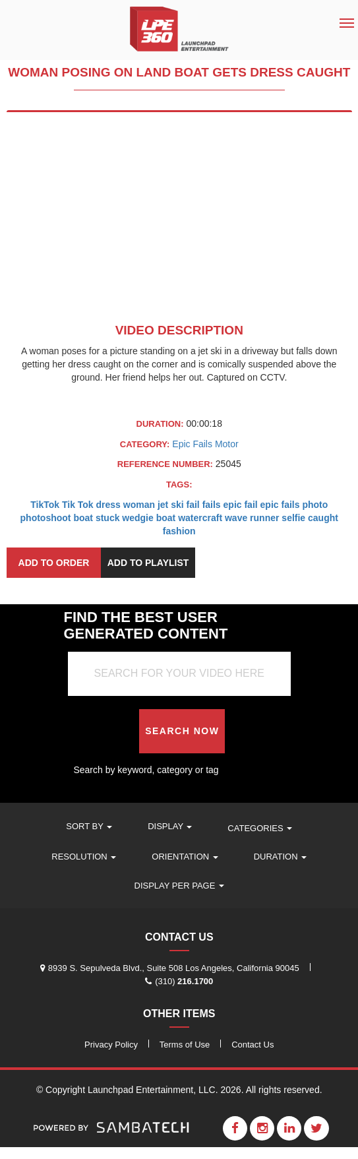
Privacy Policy (111, 1044)
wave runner (252, 518)
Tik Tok (78, 504)
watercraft (200, 518)
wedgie (137, 518)
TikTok (44, 504)
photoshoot (45, 518)
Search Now (182, 731)
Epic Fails (193, 444)
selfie (293, 518)
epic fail (241, 504)
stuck (108, 518)
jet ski (171, 504)
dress (108, 504)
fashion (179, 531)
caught (323, 518)
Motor (227, 444)
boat (83, 518)
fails (211, 504)
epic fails (280, 504)
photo (315, 504)
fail (193, 504)
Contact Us (252, 1044)
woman (139, 504)
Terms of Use (185, 1044)
